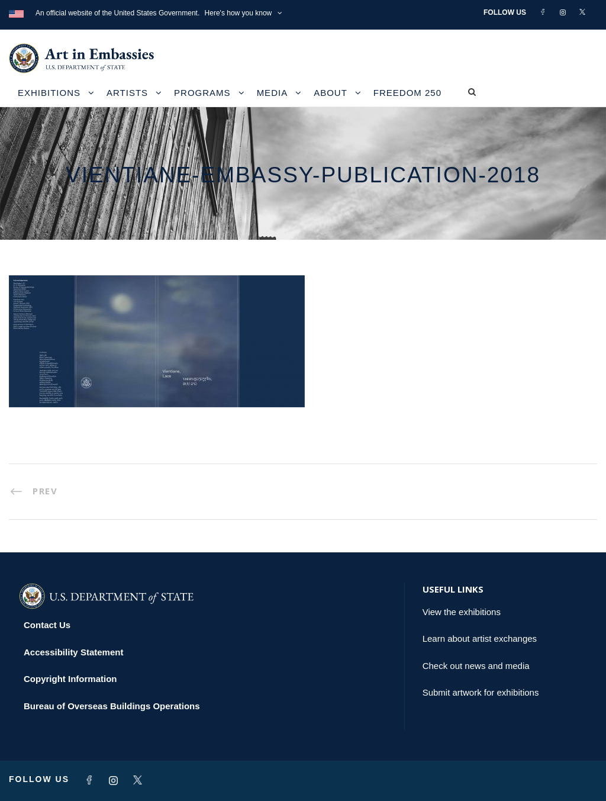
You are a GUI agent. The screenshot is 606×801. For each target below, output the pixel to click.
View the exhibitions (462, 612)
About (330, 93)
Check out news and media (476, 666)
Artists (127, 93)
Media (272, 93)
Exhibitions (49, 93)
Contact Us (47, 625)
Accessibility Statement (73, 652)
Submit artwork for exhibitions (481, 692)
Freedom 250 (407, 93)
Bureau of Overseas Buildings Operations (112, 706)
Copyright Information (70, 679)
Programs (202, 93)
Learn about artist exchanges (480, 638)
